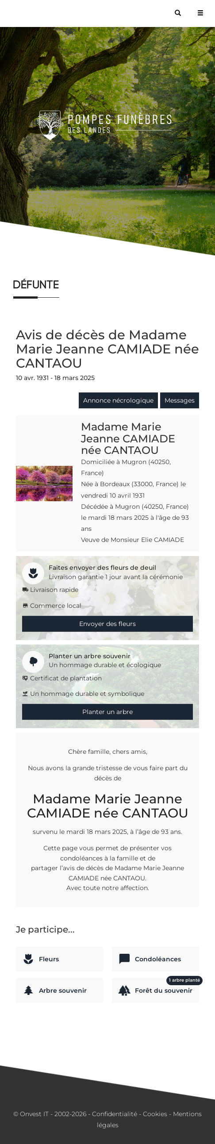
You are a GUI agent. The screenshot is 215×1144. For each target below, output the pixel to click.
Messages (180, 400)
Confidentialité (114, 1114)
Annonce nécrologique (118, 400)
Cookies (155, 1114)
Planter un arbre (107, 712)
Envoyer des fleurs (107, 624)
